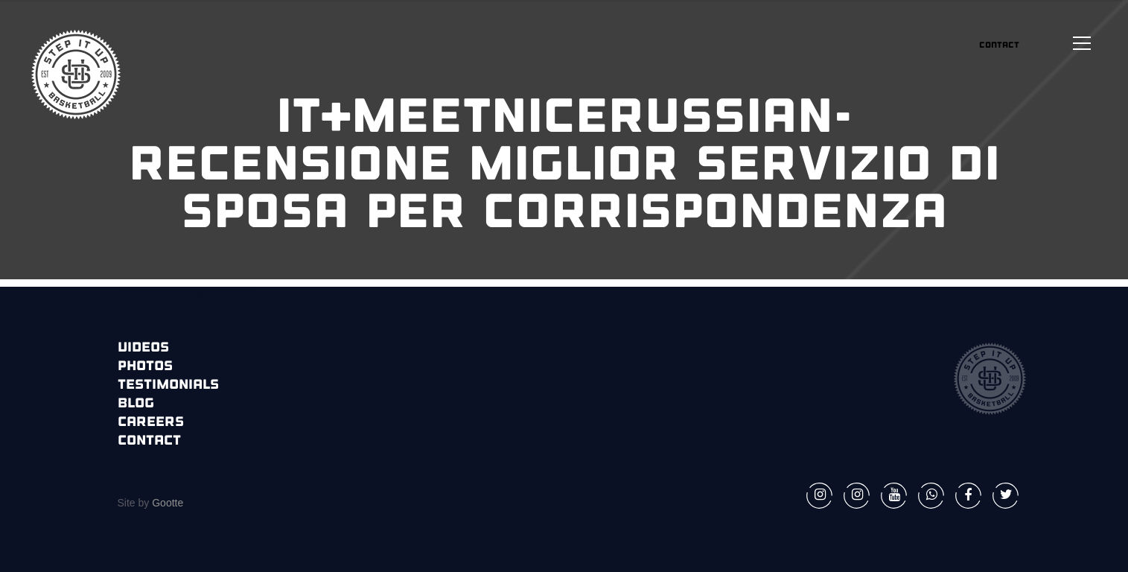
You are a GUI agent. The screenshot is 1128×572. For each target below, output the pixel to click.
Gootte (166, 503)
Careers (151, 423)
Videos (143, 348)
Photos (145, 367)
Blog (136, 404)
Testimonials (168, 385)
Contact (149, 441)
